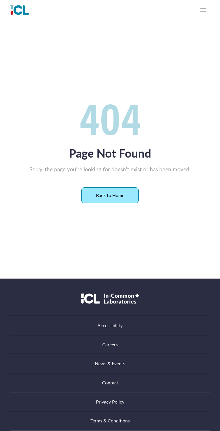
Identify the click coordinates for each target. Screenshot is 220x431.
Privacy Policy (110, 402)
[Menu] (203, 10)
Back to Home (110, 195)
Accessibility (110, 325)
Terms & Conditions (110, 421)
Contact (110, 383)
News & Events (110, 363)
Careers (110, 344)
